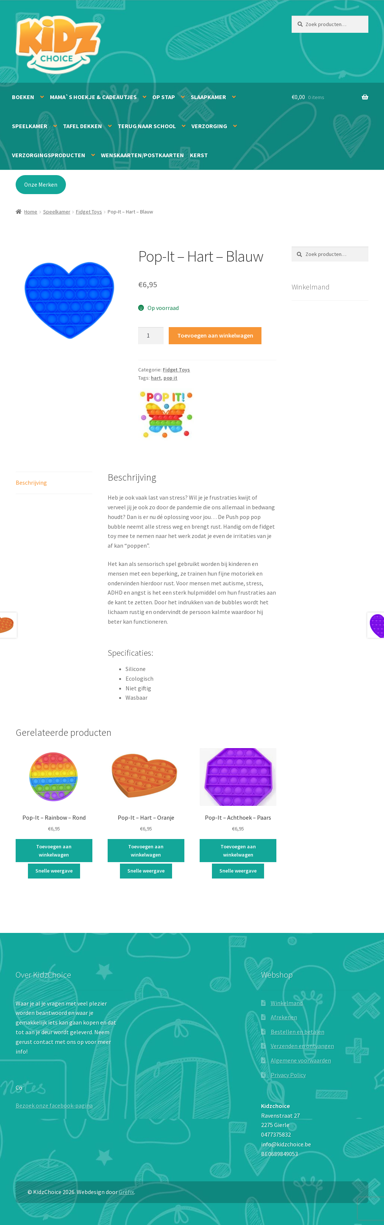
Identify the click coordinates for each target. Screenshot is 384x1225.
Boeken (23, 97)
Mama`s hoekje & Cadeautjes (93, 97)
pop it (170, 377)
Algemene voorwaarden (301, 1060)
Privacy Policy (288, 1075)
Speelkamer (29, 126)
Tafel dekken (82, 126)
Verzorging (209, 126)
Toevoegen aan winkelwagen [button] (54, 850)
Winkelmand (287, 1003)
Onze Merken (40, 184)
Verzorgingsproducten (48, 155)
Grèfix (126, 1192)
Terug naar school (147, 126)
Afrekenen (284, 1017)
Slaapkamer (208, 97)
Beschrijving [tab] (31, 482)
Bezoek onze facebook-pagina (54, 1105)
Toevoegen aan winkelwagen (215, 335)
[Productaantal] (151, 335)
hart (156, 377)
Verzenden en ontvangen (302, 1046)
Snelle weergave (54, 870)
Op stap (163, 97)
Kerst (199, 155)
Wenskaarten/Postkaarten (142, 155)
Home (30, 211)
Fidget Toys (89, 211)
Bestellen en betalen (297, 1031)
